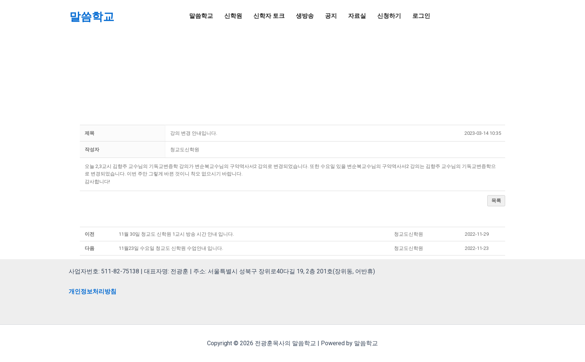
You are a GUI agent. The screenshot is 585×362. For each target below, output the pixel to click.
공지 (331, 15)
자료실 (357, 15)
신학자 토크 (269, 15)
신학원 (233, 15)
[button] (184, 149)
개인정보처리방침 (92, 291)
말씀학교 (91, 16)
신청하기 (389, 15)
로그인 (421, 15)
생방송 (305, 15)
